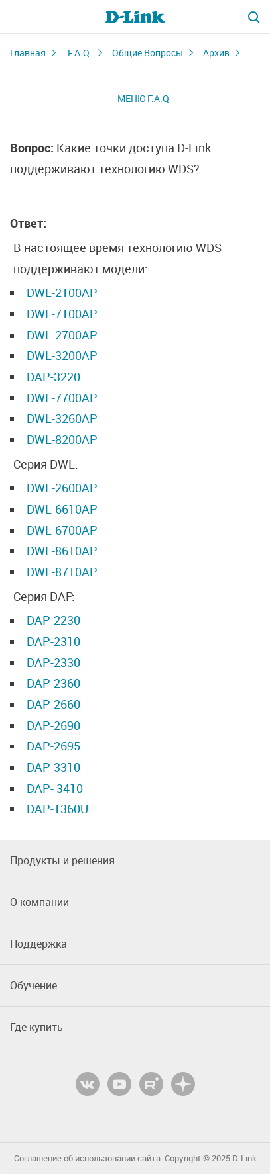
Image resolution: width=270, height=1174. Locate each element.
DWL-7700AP (62, 398)
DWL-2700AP (62, 335)
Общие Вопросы (147, 52)
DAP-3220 (53, 376)
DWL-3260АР (62, 418)
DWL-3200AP (62, 355)
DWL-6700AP (62, 530)
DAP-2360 (53, 683)
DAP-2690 (53, 725)
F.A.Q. (80, 52)
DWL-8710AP (62, 572)
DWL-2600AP (62, 488)
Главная (28, 52)
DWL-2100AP (62, 292)
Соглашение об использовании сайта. (88, 1158)
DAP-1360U (57, 809)
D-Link (244, 1158)
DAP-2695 (53, 746)
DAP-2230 (53, 620)
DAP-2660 (53, 704)
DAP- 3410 (55, 788)
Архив (216, 52)
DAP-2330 (53, 662)
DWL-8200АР (62, 439)
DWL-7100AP (62, 314)
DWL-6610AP (62, 509)
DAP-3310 (53, 767)
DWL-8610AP (62, 551)
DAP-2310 (53, 641)
